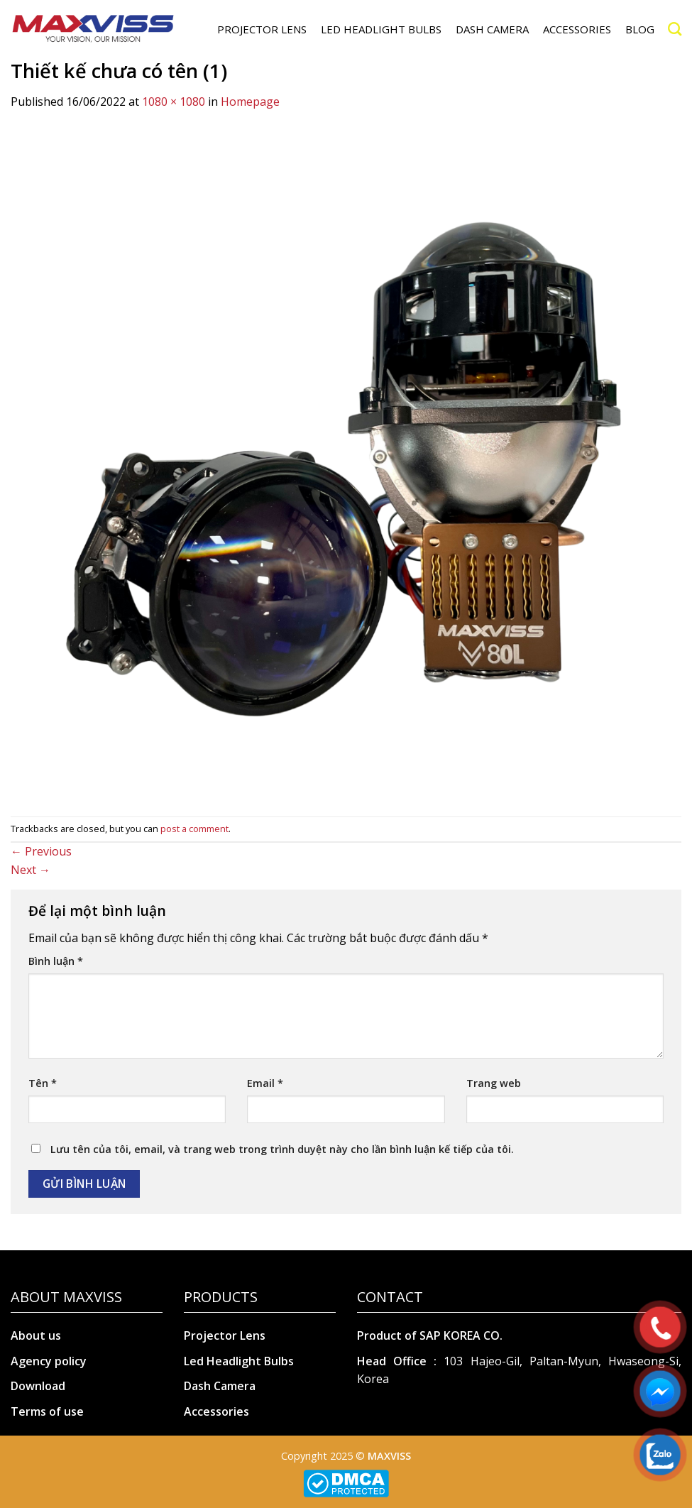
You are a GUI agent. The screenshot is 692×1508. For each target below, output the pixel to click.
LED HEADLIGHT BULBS (381, 29)
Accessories (216, 1411)
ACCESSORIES (577, 29)
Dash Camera (220, 1386)
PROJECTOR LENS (262, 29)
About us (36, 1335)
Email (265, 1083)
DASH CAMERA (492, 29)
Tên (42, 1083)
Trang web (493, 1083)
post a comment (194, 828)
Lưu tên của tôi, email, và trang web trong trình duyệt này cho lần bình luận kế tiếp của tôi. (282, 1149)
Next (30, 870)
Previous (41, 851)
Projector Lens (224, 1335)
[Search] (674, 28)
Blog (639, 29)
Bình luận (55, 961)
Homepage (250, 101)
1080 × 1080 (173, 101)
